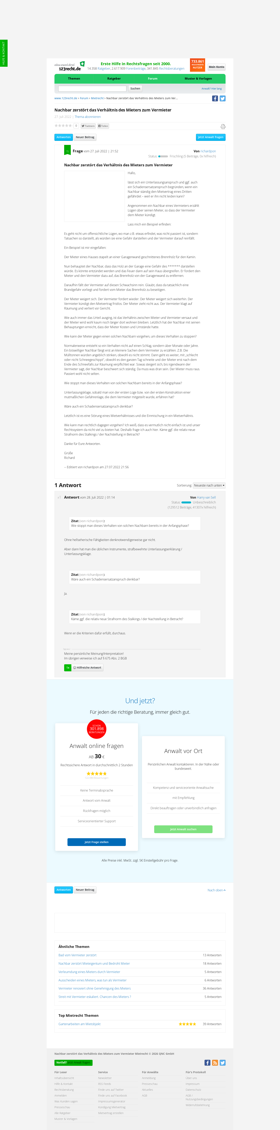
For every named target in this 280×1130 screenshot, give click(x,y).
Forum (153, 78)
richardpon (208, 151)
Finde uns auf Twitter (111, 1090)
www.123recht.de (65, 98)
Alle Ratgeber (62, 1113)
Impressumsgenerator (111, 1101)
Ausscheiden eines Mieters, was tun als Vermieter (93, 980)
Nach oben (217, 890)
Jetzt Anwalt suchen (183, 829)
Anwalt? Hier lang (212, 89)
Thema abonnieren (88, 116)
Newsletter (105, 1078)
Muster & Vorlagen (198, 78)
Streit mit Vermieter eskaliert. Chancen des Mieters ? (95, 997)
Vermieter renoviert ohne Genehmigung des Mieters (95, 988)
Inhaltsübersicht (64, 1078)
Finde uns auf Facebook (112, 1095)
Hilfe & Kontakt (3, 53)
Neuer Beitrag (85, 137)
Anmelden (60, 1095)
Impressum (193, 1084)
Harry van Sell (206, 497)
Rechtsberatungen (171, 68)
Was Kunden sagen (66, 1101)
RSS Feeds (104, 1084)
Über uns (191, 1078)
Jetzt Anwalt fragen (210, 137)
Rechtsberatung (64, 1090)
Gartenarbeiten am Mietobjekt (80, 1024)
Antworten (64, 137)
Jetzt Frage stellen (96, 842)
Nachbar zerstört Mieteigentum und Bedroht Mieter (94, 963)
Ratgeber (104, 68)
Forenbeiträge (136, 68)
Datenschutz (193, 1090)
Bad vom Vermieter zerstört (77, 955)
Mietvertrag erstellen (110, 1113)
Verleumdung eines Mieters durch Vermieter (89, 972)
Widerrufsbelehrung (198, 1105)
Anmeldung (149, 1078)
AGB (144, 1095)
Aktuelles (147, 1090)
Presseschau (62, 1107)
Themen (74, 78)
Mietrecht (97, 98)
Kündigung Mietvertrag (111, 1107)
